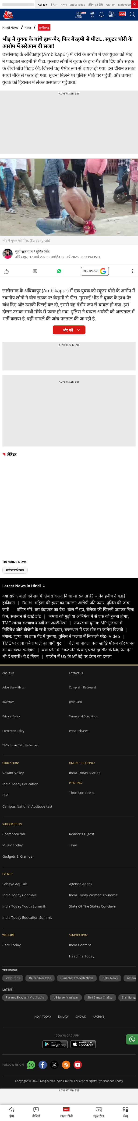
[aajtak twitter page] (54, 1065)
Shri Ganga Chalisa (100, 997)
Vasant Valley (13, 772)
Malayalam (125, 4)
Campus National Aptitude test (27, 806)
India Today (77, 4)
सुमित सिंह (43, 251)
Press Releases (78, 731)
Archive (98, 1017)
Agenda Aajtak (80, 883)
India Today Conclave (19, 895)
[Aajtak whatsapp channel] (31, 1065)
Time (73, 845)
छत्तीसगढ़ (44, 27)
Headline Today (81, 956)
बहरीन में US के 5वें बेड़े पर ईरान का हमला (79, 656)
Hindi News (10, 27)
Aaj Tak (42, 4)
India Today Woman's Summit (93, 895)
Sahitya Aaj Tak (14, 883)
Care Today (11, 945)
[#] (59, 272)
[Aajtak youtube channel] (78, 1065)
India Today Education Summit (27, 917)
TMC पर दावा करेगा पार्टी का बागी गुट (35, 643)
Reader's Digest (81, 833)
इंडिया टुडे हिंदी (95, 4)
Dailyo (63, 1017)
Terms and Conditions (83, 716)
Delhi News (110, 978)
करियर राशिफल (15, 570)
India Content (80, 945)
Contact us (76, 673)
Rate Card (75, 702)
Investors (8, 702)
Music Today (12, 845)
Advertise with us (13, 687)
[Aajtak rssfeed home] (66, 1065)
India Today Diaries (84, 772)
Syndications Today (110, 1081)
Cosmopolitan (13, 833)
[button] (126, 1113)
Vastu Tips (13, 978)
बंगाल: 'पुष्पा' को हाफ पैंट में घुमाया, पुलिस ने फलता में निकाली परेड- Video (63, 636)
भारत (28, 27)
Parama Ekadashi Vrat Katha (25, 997)
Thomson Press (81, 792)
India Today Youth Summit (23, 906)
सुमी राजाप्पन (24, 251)
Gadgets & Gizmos (17, 856)
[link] (134, 4)
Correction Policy (13, 731)
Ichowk (80, 1017)
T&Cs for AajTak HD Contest (20, 745)
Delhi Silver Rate (40, 978)
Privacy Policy (11, 716)
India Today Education (20, 784)
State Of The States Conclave (92, 906)
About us (8, 673)
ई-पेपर (54, 4)
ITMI (5, 795)
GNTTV (110, 4)
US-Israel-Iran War (65, 997)
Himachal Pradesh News (76, 978)
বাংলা (64, 4)
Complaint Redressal (82, 687)
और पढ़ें (68, 330)
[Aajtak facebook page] (43, 1065)
